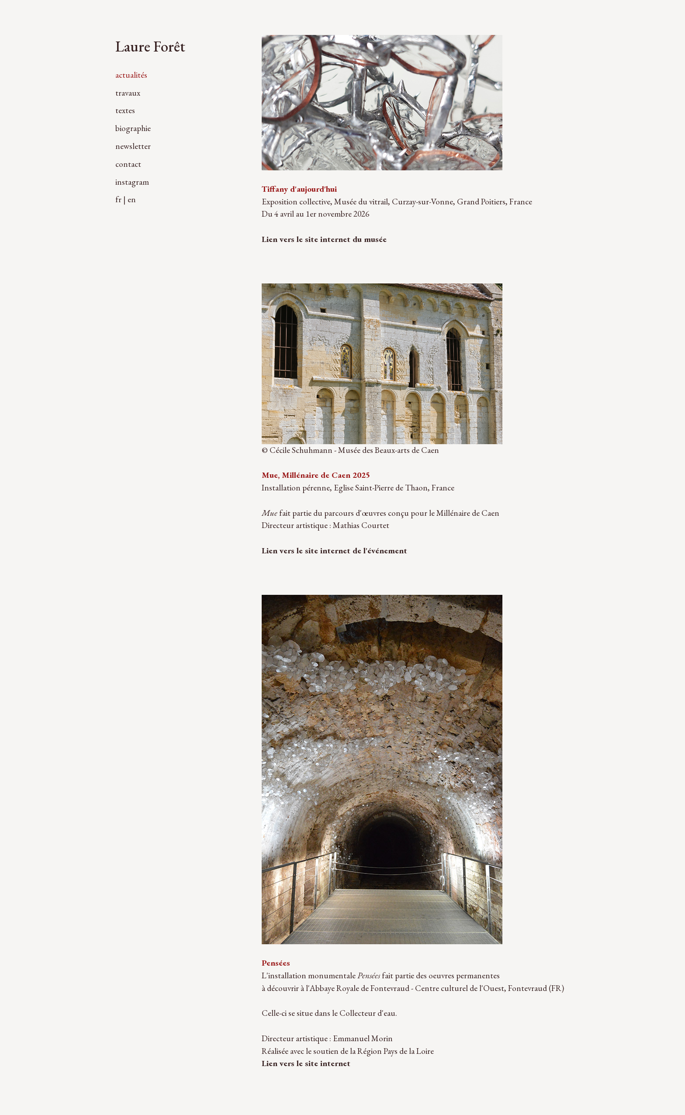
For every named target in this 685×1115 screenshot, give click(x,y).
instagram (132, 181)
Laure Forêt (150, 46)
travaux (127, 92)
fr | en (125, 199)
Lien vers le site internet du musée (324, 239)
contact (128, 164)
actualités (131, 74)
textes (125, 110)
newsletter (133, 146)
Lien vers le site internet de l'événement (334, 550)
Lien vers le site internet (306, 1063)
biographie (133, 128)
